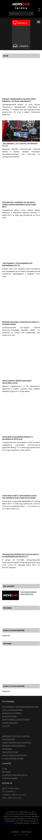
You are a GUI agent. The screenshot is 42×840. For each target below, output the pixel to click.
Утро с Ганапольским (12, 710)
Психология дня (10, 752)
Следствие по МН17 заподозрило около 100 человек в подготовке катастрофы (19, 496)
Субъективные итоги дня (14, 755)
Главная (15, 831)
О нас (4, 768)
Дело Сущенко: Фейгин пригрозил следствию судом (16, 381)
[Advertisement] (22, 577)
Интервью (7, 749)
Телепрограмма (9, 778)
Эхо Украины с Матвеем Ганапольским (20, 706)
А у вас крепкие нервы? (13, 758)
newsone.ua (8, 823)
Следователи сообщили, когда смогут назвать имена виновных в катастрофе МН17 (19, 204)
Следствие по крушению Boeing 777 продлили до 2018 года (17, 437)
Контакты (26, 831)
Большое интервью (12, 713)
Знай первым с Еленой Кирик (16, 719)
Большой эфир (9, 716)
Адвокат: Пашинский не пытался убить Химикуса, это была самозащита (19, 100)
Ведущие (6, 772)
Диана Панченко (10, 723)
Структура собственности (14, 775)
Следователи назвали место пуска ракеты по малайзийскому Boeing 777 (20, 555)
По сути (6, 726)
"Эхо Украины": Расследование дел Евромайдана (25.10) (17, 264)
